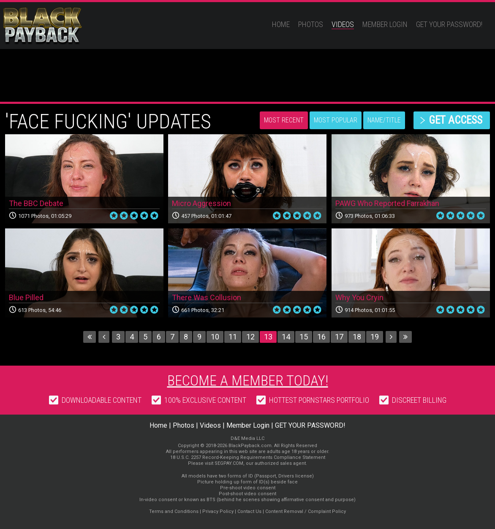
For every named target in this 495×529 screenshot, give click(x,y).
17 (339, 336)
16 (321, 336)
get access (455, 120)
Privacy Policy (218, 511)
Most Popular (335, 120)
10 (215, 336)
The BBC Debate (36, 203)
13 (268, 336)
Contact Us (249, 511)
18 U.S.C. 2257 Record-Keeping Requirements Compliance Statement (247, 457)
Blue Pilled (26, 297)
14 (286, 336)
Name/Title (384, 120)
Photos (310, 24)
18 (357, 336)
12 (250, 336)
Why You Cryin (359, 297)
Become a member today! (247, 380)
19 (374, 336)
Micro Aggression (201, 203)
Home (281, 24)
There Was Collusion (206, 297)
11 (232, 336)
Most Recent (284, 120)
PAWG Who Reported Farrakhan (387, 203)
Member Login (385, 24)
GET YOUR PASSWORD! (449, 24)
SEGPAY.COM (229, 463)
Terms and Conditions (174, 511)
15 (303, 336)
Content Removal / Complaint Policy (305, 511)
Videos (343, 24)
